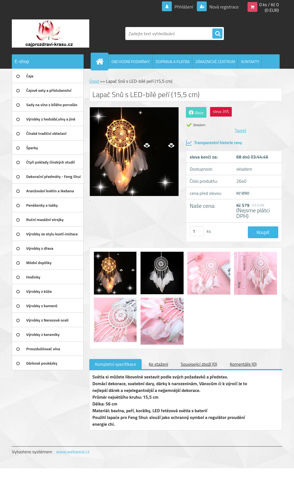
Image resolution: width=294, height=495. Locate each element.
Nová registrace (223, 6)
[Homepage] (101, 61)
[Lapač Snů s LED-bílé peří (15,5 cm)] (115, 252)
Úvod (94, 81)
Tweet (240, 130)
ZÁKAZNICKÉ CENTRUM (215, 61)
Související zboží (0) (199, 364)
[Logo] (50, 33)
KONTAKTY (250, 61)
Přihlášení (183, 6)
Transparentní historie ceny (214, 143)
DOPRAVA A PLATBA (173, 61)
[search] (217, 33)
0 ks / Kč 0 (269, 4)
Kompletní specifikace (115, 364)
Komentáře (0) (243, 364)
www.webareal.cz (73, 451)
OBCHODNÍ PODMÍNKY (131, 61)
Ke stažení (158, 364)
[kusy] (197, 231)
